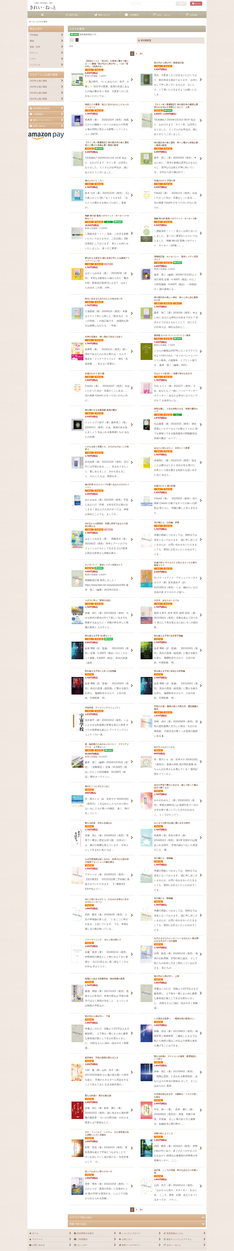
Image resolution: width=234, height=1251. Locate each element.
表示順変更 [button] (144, 40)
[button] (42, 15)
